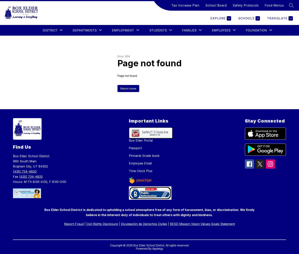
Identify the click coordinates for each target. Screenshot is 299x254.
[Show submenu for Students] (158, 30)
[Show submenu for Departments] (85, 30)
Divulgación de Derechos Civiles (144, 224)
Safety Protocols (246, 5)
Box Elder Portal (141, 140)
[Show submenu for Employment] (123, 30)
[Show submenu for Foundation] (256, 30)
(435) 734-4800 (25, 171)
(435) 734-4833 (31, 177)
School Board (216, 5)
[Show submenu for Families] (189, 30)
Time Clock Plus (140, 171)
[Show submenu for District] (50, 30)
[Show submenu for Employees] (221, 30)
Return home (128, 88)
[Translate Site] (279, 18)
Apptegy (157, 248)
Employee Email (140, 163)
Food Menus (274, 5)
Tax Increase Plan (185, 5)
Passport (135, 148)
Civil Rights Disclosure (102, 224)
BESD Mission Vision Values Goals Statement (202, 224)
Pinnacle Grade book (144, 156)
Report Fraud (74, 224)
